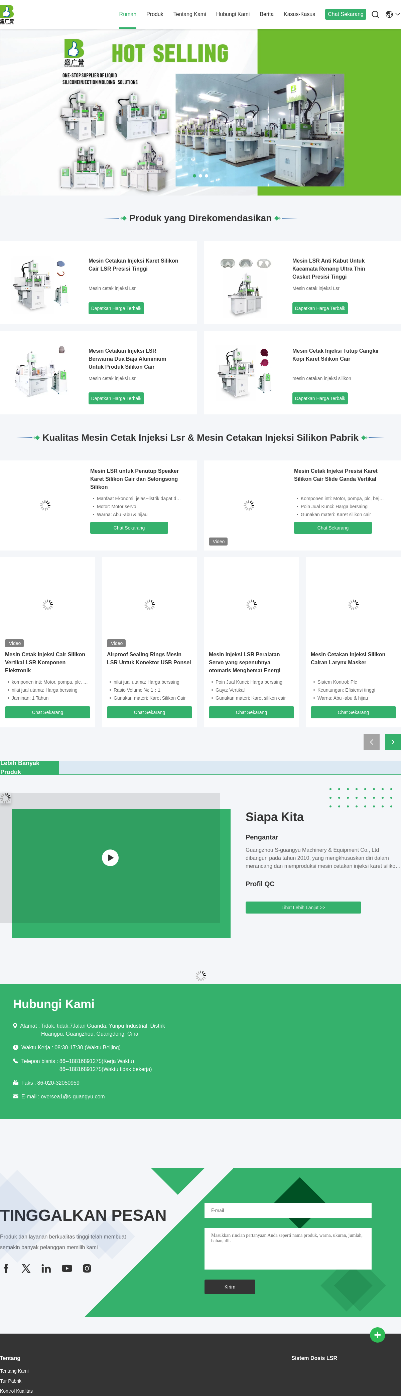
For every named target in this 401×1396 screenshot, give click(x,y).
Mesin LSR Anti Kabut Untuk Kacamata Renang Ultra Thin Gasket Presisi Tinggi (328, 269)
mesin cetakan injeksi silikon (321, 378)
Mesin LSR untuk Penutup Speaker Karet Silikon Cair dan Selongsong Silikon (134, 479)
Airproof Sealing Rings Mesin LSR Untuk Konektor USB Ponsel (149, 658)
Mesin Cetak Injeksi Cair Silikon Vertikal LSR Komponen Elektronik (45, 662)
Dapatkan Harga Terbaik (116, 308)
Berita (267, 14)
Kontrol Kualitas (16, 1391)
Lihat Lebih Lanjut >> (303, 907)
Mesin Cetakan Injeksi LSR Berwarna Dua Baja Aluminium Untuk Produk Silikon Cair (127, 359)
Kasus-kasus (299, 14)
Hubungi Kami (233, 14)
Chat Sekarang (346, 14)
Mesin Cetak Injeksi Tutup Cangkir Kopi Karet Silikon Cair (335, 355)
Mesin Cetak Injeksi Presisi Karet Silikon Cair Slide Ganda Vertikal (336, 475)
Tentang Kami (189, 14)
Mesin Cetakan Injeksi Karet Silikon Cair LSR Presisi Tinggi (133, 265)
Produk (154, 14)
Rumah (128, 14)
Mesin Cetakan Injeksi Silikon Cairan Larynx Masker (348, 658)
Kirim (230, 1287)
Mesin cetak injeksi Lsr (112, 288)
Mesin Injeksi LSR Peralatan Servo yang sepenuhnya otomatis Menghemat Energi (244, 662)
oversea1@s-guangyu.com (73, 1096)
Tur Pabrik (10, 1381)
